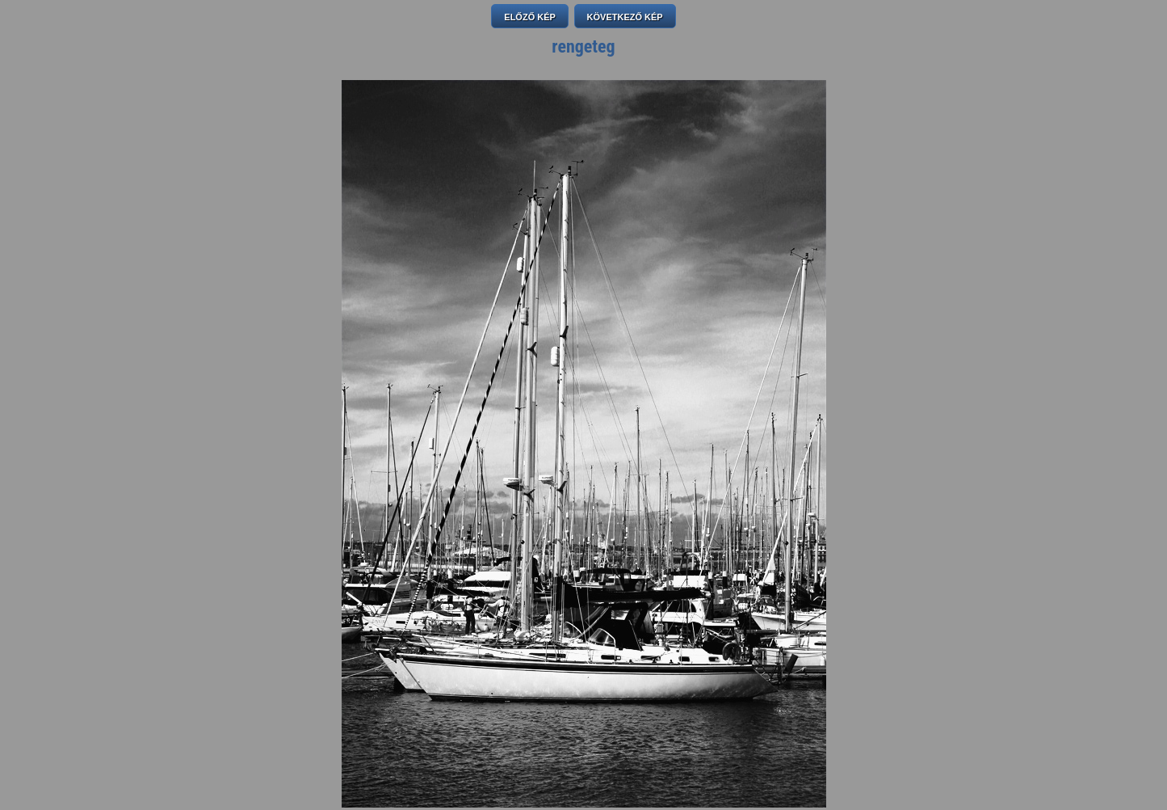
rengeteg (583, 46)
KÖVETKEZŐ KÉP (625, 17)
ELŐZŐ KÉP (530, 17)
